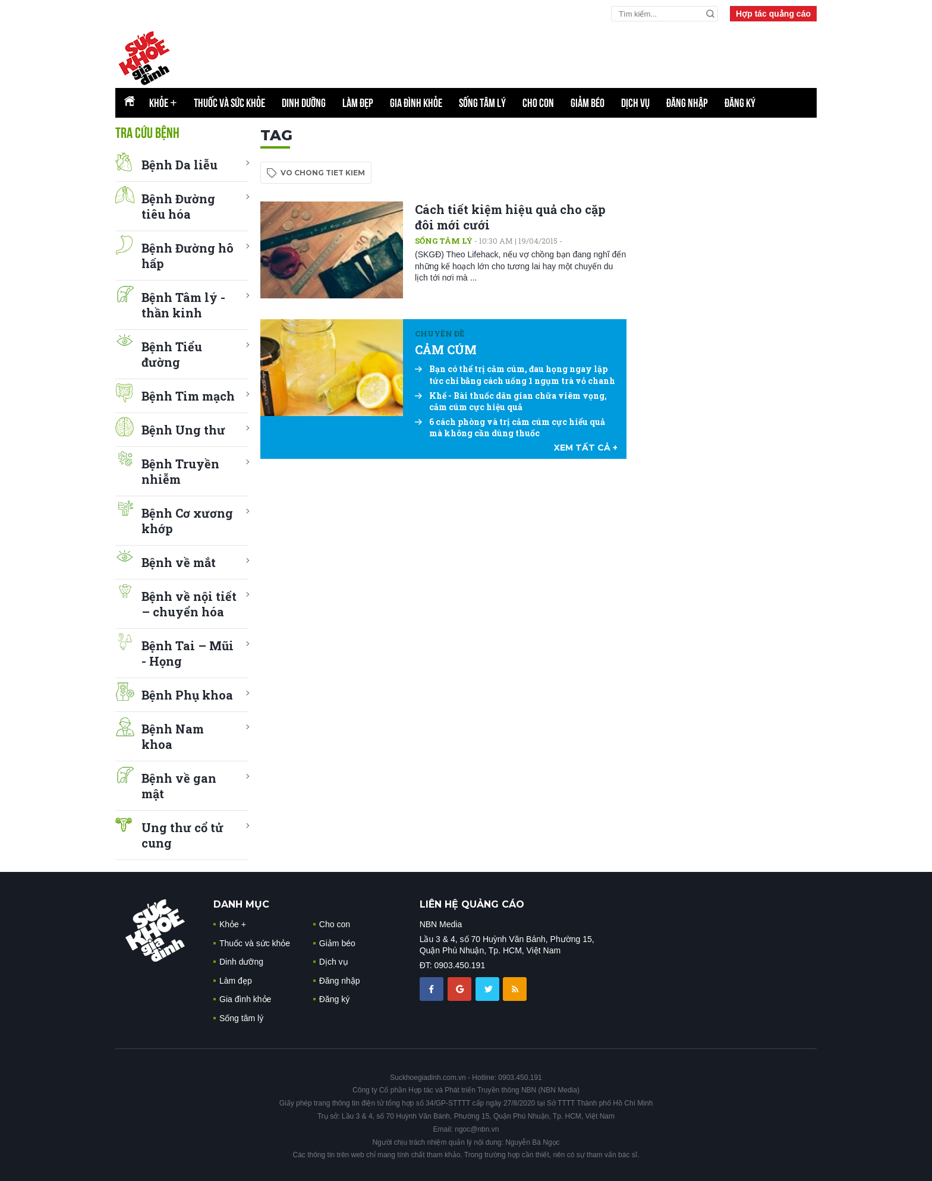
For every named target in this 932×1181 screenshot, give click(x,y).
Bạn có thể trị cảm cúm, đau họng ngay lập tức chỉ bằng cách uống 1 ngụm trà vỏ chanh (515, 374)
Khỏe (163, 102)
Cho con (538, 103)
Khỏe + (232, 924)
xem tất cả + (586, 447)
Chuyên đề (439, 333)
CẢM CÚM (446, 349)
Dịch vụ (635, 103)
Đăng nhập (687, 103)
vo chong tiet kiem (323, 172)
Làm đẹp (357, 103)
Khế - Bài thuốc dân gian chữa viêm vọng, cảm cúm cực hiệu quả (511, 401)
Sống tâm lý (482, 103)
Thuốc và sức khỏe (229, 103)
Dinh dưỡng (304, 103)
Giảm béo (587, 103)
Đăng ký (740, 103)
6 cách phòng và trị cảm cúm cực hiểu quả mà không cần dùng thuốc (510, 427)
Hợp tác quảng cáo (773, 13)
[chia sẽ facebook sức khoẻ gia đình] (433, 988)
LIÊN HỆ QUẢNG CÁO (472, 904)
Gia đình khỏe (416, 103)
